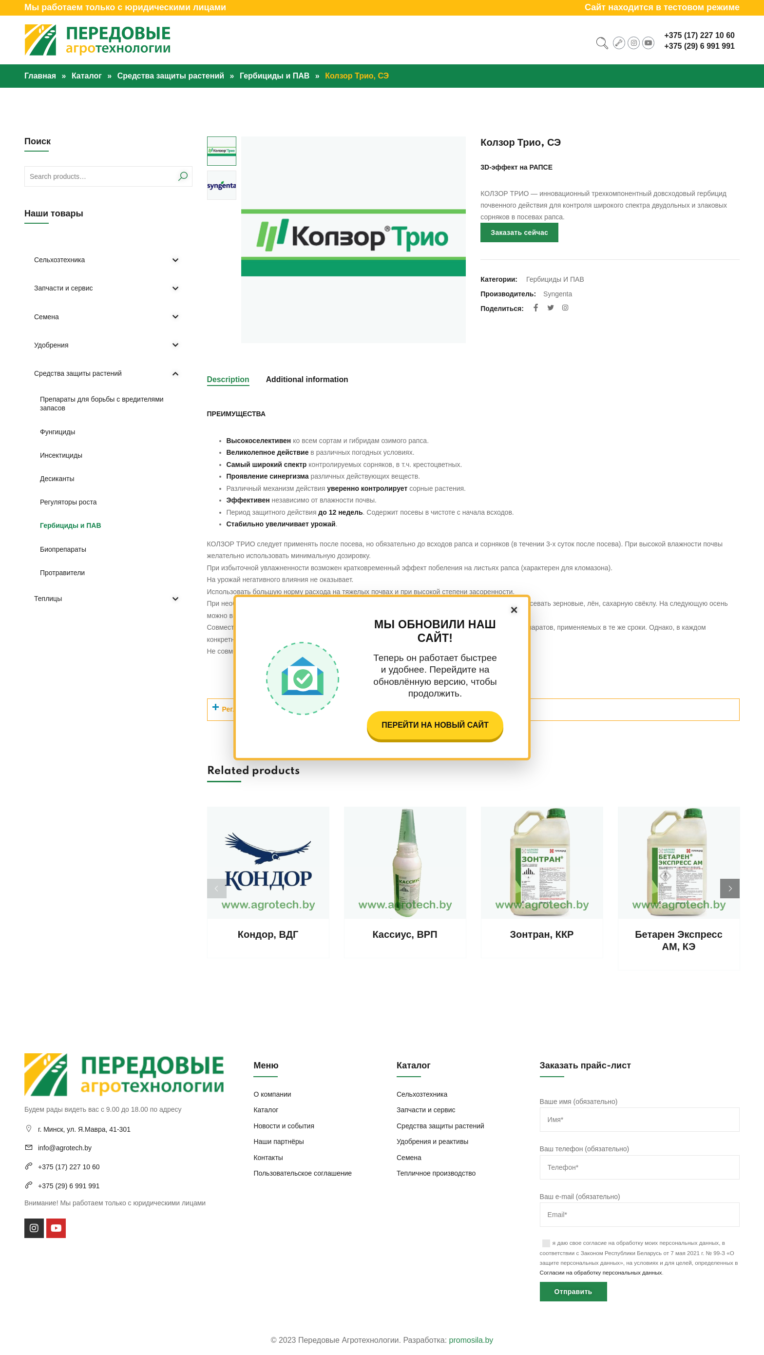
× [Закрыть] (513, 610)
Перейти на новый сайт (435, 725)
